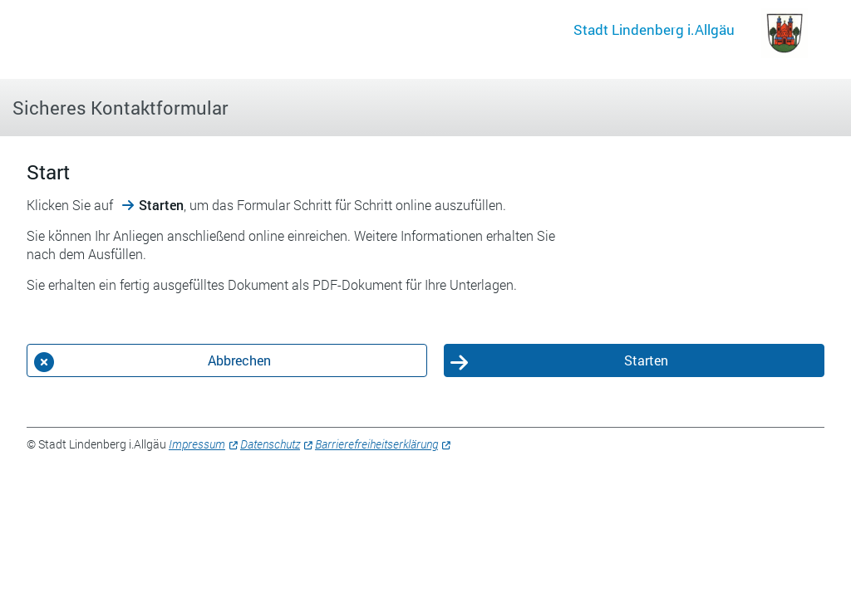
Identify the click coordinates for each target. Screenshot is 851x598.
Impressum (197, 444)
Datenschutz (270, 444)
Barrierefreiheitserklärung (376, 444)
